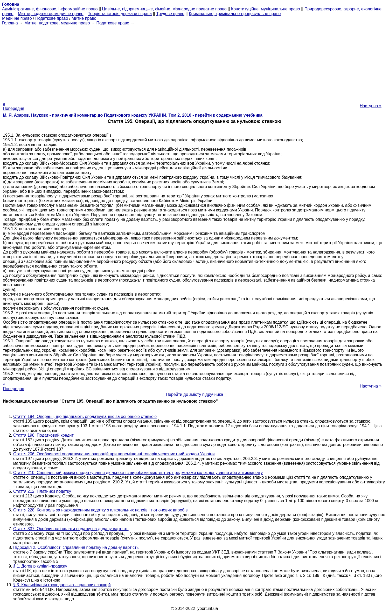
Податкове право (51, 18)
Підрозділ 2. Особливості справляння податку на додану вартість (76, 547)
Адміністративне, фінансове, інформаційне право (50, 9)
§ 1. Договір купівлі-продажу (40, 566)
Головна (10, 23)
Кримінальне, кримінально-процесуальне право (235, 13)
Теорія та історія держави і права (120, 13)
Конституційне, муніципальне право (265, 9)
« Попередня (13, 106)
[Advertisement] (194, 61)
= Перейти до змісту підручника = (194, 394)
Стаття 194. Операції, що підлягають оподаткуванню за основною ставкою (85, 416)
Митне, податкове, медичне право (51, 13)
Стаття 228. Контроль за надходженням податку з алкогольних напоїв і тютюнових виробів (100, 510)
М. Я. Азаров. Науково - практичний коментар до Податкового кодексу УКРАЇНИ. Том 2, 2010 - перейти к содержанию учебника (132, 115)
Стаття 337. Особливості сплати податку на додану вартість (71, 529)
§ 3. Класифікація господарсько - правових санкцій (62, 585)
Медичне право (17, 18)
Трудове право (170, 13)
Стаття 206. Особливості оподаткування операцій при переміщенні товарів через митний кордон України (114, 454)
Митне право (84, 18)
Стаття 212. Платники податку (42, 491)
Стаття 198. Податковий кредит (43, 435)
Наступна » (370, 106)
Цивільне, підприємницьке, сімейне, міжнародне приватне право (164, 9)
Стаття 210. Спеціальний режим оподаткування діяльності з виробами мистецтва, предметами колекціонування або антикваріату (138, 472)
